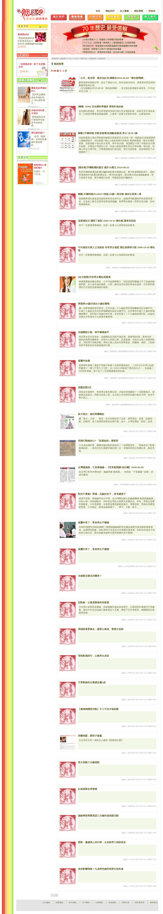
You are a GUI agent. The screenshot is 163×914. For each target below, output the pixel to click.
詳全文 (21, 46)
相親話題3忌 (84, 387)
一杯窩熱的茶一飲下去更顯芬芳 (31, 65)
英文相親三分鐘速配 (88, 762)
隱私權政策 (140, 902)
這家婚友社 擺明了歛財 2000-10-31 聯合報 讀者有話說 (107, 220)
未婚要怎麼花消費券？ (90, 575)
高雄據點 (112, 902)
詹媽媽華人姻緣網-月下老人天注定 (65, 58)
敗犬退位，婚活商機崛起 (91, 414)
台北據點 (46, 902)
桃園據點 (59, 902)
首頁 (98, 11)
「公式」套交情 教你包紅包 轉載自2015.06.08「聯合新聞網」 (111, 78)
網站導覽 (138, 11)
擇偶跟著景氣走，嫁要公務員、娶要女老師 (100, 629)
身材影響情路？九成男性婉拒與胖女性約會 (100, 869)
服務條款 (154, 902)
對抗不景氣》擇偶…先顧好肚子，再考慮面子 (102, 494)
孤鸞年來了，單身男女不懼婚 (93, 522)
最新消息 (83, 58)
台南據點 (99, 902)
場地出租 (125, 902)
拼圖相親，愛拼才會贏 (90, 735)
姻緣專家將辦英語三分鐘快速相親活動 (98, 815)
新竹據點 (73, 902)
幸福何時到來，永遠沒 (39, 112)
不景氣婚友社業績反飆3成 (92, 682)
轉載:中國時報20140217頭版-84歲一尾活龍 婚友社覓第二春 (109, 194)
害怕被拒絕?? (38, 132)
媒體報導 (92, 58)
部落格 (152, 11)
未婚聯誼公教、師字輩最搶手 (93, 332)
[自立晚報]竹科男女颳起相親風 (94, 277)
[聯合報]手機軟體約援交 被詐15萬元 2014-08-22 (103, 167)
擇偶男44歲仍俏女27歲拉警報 (94, 303)
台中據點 (86, 902)
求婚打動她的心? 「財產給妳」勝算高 (98, 440)
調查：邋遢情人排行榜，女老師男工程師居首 (102, 842)
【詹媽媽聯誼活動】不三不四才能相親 (98, 709)
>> (56, 895)
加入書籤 (124, 11)
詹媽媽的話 (23, 34)
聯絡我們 (110, 11)
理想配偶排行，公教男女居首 (93, 655)
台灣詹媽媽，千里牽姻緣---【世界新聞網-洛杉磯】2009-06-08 (111, 467)
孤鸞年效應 (84, 360)
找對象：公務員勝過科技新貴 (93, 602)
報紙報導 (101, 58)
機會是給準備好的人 (39, 89)
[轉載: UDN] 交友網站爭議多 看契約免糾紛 (100, 106)
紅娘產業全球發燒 (87, 789)
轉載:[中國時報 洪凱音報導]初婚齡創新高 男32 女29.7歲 (107, 133)
